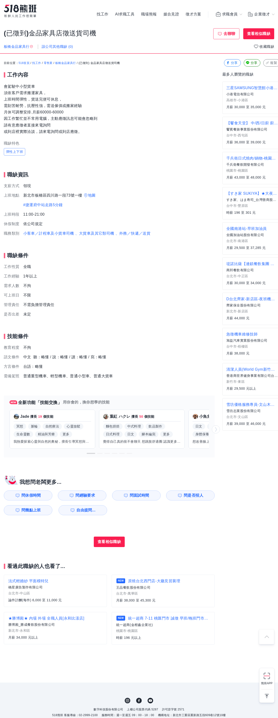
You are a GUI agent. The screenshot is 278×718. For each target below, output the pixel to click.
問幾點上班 (31, 510)
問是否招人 (193, 495)
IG (127, 700)
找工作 (102, 14)
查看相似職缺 (258, 34)
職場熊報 (149, 14)
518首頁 (24, 63)
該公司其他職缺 (57, 46)
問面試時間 (139, 495)
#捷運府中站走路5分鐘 (43, 205)
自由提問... (85, 510)
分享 (232, 63)
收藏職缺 (266, 46)
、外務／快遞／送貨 (133, 233)
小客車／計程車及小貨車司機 (48, 233)
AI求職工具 (124, 14)
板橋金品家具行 (65, 63)
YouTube (150, 700)
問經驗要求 (85, 495)
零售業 (48, 63)
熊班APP (267, 683)
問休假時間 (31, 495)
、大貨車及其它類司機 (94, 233)
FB (139, 700)
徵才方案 (193, 14)
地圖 (92, 195)
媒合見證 (171, 14)
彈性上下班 (14, 152)
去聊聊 (229, 34)
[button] (91, 453)
